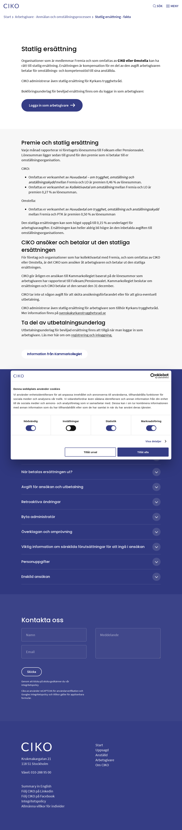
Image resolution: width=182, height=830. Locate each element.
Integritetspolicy (39, 694)
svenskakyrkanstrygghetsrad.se (82, 313)
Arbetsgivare (104, 760)
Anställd (101, 755)
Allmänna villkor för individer (43, 806)
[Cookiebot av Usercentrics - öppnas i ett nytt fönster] (153, 376)
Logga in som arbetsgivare (52, 105)
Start (7, 16)
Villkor (56, 694)
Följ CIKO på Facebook (38, 796)
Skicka (31, 672)
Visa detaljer (153, 441)
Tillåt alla (143, 451)
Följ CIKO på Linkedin (37, 791)
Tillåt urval (90, 451)
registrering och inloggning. (91, 335)
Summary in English (36, 786)
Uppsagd (102, 750)
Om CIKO (102, 765)
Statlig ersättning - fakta (113, 16)
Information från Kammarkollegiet (54, 354)
